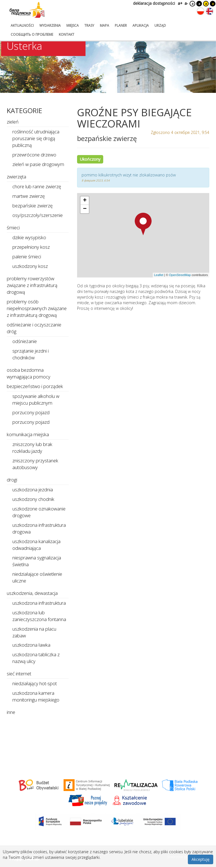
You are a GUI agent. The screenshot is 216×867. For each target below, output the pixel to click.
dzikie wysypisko (29, 237)
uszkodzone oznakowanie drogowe (39, 512)
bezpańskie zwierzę (32, 205)
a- (186, 3)
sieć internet (19, 673)
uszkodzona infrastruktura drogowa (39, 528)
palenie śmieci (26, 256)
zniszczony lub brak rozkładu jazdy (32, 447)
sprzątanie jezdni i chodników (30, 354)
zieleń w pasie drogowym (38, 164)
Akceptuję (201, 859)
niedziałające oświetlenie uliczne (37, 577)
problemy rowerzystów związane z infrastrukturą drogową (32, 285)
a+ (180, 3)
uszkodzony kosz (30, 266)
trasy (89, 25)
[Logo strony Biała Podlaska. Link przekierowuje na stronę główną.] (27, 10)
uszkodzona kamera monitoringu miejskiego (35, 696)
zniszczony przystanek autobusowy (35, 464)
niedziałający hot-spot (34, 683)
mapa (104, 25)
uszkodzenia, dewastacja (32, 593)
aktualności (22, 25)
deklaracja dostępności (154, 3)
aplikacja (140, 25)
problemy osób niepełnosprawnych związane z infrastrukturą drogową (37, 308)
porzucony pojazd (31, 412)
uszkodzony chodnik (33, 499)
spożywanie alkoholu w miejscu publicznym (35, 399)
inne (11, 712)
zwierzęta (16, 176)
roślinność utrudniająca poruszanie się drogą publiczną (35, 138)
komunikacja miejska (28, 434)
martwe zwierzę (28, 196)
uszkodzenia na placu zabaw (34, 632)
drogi (12, 479)
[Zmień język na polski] (200, 11)
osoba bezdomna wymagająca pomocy (28, 373)
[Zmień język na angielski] (209, 11)
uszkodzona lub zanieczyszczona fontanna (39, 615)
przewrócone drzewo (34, 154)
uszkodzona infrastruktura (39, 603)
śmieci (13, 227)
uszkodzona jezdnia (32, 489)
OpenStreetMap (180, 275)
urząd (160, 25)
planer (121, 25)
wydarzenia (50, 25)
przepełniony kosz (31, 247)
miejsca (72, 25)
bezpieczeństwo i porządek (35, 386)
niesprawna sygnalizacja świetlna (36, 561)
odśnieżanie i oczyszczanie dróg (34, 328)
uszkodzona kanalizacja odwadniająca (36, 544)
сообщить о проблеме (32, 34)
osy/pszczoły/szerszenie (37, 215)
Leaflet (158, 275)
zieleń (13, 121)
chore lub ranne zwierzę (36, 186)
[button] (143, 224)
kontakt (66, 34)
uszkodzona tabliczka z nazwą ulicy (36, 657)
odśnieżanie (24, 341)
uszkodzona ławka (31, 645)
